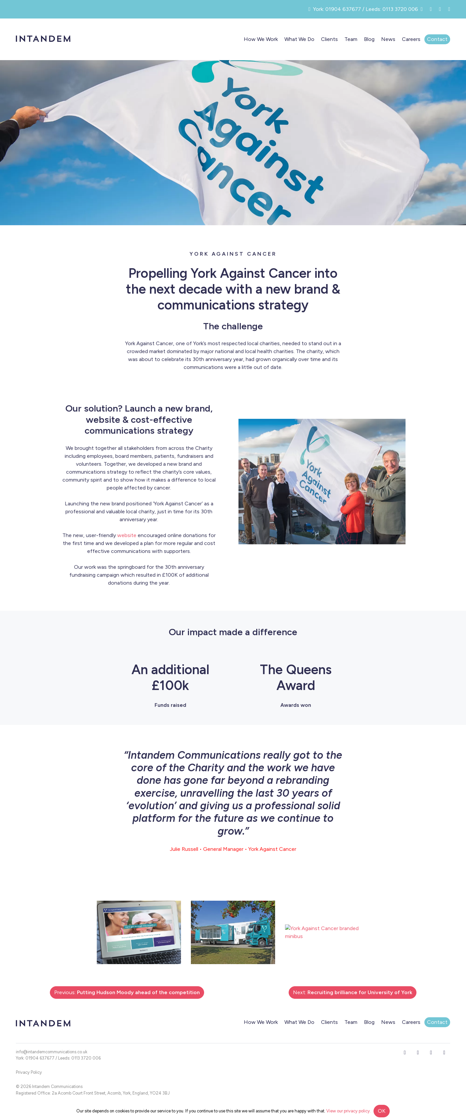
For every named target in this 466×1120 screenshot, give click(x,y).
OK (381, 1111)
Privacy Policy (29, 1072)
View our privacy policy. (348, 1110)
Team (350, 39)
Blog (369, 39)
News (388, 39)
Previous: (127, 992)
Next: (352, 992)
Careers (411, 39)
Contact (437, 39)
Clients (329, 39)
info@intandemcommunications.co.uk (51, 1051)
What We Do (299, 39)
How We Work (261, 39)
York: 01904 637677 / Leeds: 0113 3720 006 (58, 1058)
